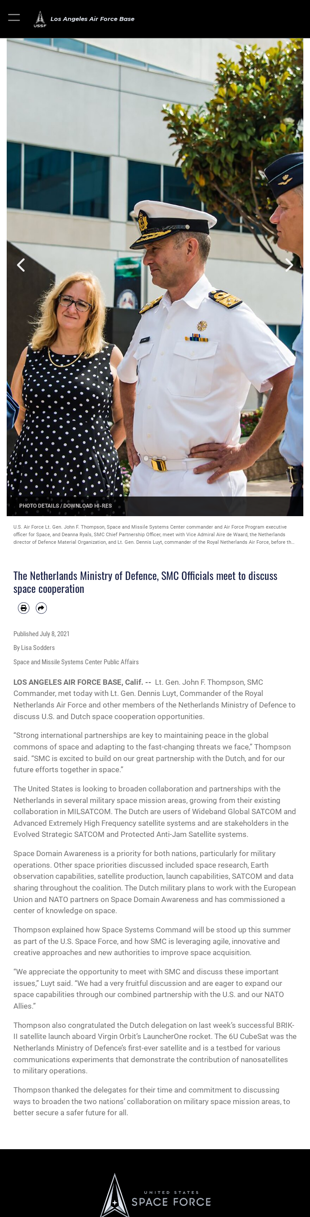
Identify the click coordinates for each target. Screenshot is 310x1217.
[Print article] (23, 608)
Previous (21, 265)
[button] (14, 19)
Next (288, 265)
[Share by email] (41, 608)
